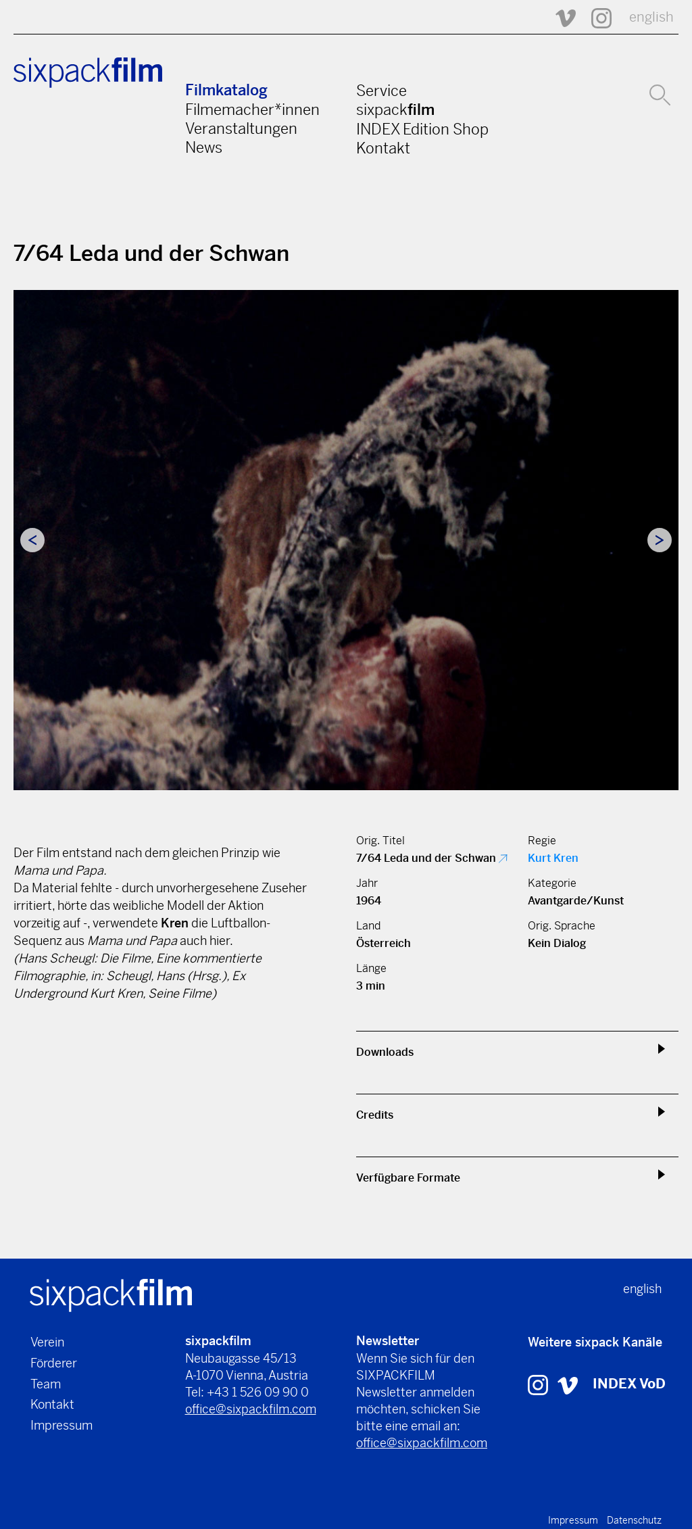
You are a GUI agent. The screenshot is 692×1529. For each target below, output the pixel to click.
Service (381, 90)
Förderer (53, 1363)
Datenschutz (634, 1520)
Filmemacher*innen (252, 109)
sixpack (395, 109)
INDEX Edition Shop (422, 129)
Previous (32, 540)
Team (45, 1384)
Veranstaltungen (241, 128)
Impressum (61, 1425)
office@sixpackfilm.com (250, 1409)
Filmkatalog (226, 90)
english (651, 17)
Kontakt (383, 148)
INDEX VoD (629, 1384)
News (203, 147)
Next (659, 540)
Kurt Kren (553, 858)
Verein (47, 1342)
